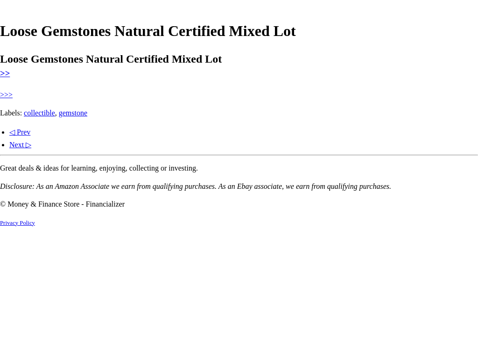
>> (5, 73)
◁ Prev (19, 132)
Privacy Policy (17, 223)
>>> (6, 95)
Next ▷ (20, 145)
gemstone (73, 113)
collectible (39, 113)
